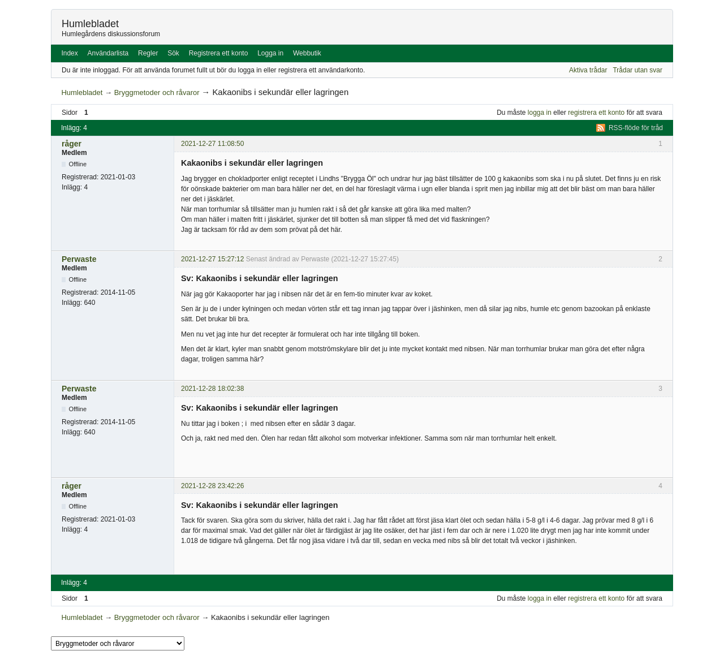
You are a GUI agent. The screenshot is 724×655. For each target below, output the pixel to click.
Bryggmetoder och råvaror (157, 92)
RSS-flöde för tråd (636, 128)
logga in (539, 113)
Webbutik (307, 53)
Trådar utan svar (637, 70)
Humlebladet (90, 23)
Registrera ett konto (218, 53)
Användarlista (108, 53)
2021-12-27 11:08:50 (212, 144)
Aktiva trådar (588, 70)
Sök (173, 53)
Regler (148, 53)
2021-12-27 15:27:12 (212, 259)
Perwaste (79, 259)
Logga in (270, 53)
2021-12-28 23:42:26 (212, 486)
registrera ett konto (596, 113)
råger (71, 143)
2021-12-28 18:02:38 (212, 389)
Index (69, 53)
